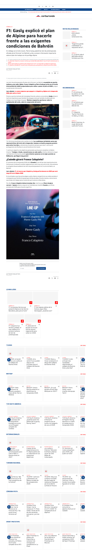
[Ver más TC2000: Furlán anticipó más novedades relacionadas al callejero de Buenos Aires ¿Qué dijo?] (69, 352)
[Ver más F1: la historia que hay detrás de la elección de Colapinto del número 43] (67, 104)
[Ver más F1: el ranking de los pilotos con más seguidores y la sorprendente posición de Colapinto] (67, 94)
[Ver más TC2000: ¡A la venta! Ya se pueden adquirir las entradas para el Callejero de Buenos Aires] (33, 352)
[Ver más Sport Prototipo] (15, 534)
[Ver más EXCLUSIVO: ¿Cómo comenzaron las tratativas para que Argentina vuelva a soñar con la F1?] (67, 35)
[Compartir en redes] (30, 306)
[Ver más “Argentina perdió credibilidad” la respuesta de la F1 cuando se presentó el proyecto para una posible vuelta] (67, 46)
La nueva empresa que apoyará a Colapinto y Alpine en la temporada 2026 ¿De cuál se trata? (32, 92)
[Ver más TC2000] (15, 357)
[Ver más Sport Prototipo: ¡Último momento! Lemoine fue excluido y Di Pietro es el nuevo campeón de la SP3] (16, 528)
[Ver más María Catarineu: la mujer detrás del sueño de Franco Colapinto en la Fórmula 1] (67, 124)
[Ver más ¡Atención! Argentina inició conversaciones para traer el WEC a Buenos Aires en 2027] (16, 441)
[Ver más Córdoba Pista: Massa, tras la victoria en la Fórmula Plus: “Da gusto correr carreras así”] (16, 498)
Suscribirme (41, 268)
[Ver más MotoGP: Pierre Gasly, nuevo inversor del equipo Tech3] (69, 380)
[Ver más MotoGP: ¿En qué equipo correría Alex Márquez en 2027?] (51, 380)
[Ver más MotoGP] (15, 386)
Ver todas (83, 345)
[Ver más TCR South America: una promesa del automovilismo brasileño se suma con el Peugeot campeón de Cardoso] (16, 410)
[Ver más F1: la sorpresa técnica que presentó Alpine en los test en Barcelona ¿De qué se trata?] (20, 298)
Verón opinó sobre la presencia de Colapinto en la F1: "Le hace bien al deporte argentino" (32, 64)
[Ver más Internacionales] (15, 446)
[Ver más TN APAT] (15, 475)
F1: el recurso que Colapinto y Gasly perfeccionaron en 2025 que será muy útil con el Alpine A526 (32, 172)
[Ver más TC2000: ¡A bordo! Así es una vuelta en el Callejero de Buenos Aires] (16, 352)
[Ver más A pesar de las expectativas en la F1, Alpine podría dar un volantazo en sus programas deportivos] (33, 441)
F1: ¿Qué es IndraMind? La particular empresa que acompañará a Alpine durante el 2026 (32, 65)
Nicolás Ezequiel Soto (14, 69)
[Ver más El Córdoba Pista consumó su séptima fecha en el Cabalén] (69, 498)
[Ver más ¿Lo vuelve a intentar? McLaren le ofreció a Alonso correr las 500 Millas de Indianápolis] (51, 441)
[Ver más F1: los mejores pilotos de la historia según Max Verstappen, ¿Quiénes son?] (45, 298)
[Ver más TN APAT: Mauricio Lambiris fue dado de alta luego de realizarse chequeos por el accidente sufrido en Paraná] (51, 469)
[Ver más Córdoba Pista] (15, 503)
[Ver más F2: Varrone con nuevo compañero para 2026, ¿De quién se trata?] (69, 441)
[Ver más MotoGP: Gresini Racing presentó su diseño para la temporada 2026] (33, 380)
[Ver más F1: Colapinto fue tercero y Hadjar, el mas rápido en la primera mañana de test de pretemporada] (16, 319)
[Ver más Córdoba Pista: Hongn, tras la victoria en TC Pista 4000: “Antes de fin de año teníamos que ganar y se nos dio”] (33, 498)
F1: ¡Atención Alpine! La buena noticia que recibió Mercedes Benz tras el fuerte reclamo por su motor (33, 61)
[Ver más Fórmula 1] (19, 305)
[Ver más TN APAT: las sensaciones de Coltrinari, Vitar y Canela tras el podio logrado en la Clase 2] (69, 469)
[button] (29, 9)
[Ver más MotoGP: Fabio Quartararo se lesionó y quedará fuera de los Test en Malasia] (16, 380)
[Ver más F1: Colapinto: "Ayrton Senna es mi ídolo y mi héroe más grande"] (67, 114)
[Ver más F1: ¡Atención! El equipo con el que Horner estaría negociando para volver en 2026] (33, 319)
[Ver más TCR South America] (15, 416)
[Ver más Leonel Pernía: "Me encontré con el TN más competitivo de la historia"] (16, 469)
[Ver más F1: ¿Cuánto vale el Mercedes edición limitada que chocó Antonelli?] (67, 56)
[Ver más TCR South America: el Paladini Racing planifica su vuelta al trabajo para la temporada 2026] (69, 410)
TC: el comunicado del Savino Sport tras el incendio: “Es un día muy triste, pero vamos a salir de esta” (49, 12)
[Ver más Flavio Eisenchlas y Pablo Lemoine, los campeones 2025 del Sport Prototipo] (69, 528)
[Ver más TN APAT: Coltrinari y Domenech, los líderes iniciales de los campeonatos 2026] (33, 469)
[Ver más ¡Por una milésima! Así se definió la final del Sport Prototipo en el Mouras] (51, 528)
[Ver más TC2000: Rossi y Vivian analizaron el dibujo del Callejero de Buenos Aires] (51, 352)
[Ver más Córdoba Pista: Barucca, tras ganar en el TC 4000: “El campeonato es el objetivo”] (51, 498)
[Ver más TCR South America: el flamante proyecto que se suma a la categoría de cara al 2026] (51, 410)
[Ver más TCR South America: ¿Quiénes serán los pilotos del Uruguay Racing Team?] (33, 410)
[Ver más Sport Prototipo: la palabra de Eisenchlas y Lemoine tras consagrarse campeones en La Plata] (33, 528)
